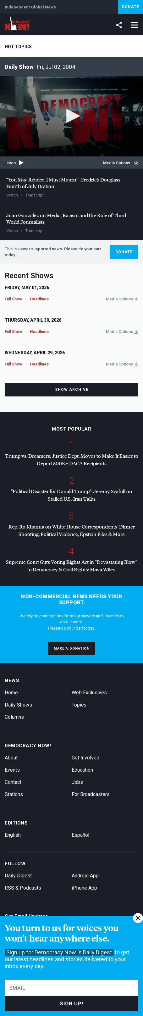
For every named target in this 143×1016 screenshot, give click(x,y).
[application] (71, 116)
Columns (14, 717)
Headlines (39, 299)
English (13, 835)
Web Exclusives (89, 693)
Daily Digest (18, 876)
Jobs (77, 782)
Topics (79, 705)
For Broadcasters (91, 794)
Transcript (34, 195)
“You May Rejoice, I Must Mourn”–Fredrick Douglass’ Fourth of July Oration (63, 182)
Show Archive (71, 389)
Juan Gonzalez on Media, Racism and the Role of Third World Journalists (66, 218)
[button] (71, 115)
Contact (13, 782)
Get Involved (85, 758)
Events (12, 770)
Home (11, 693)
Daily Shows (18, 705)
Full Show (13, 299)
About (11, 758)
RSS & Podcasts (23, 888)
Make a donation (72, 648)
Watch (12, 195)
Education (82, 770)
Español (80, 835)
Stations (14, 794)
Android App (85, 876)
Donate (130, 7)
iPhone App (84, 888)
